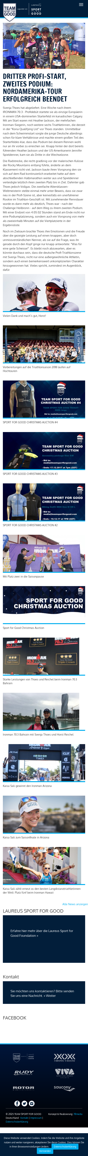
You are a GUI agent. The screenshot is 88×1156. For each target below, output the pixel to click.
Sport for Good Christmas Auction (23, 627)
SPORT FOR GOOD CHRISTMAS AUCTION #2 (30, 525)
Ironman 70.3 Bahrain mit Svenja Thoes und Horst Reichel (38, 734)
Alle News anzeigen (75, 904)
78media (77, 1114)
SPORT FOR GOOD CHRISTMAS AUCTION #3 (30, 473)
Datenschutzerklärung (17, 1121)
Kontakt (24, 1117)
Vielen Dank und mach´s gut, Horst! (24, 315)
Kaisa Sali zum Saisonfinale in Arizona (26, 837)
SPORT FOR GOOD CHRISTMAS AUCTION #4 (30, 422)
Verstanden (45, 1151)
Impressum (36, 1117)
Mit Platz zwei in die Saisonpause (23, 576)
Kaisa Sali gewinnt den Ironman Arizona (27, 785)
